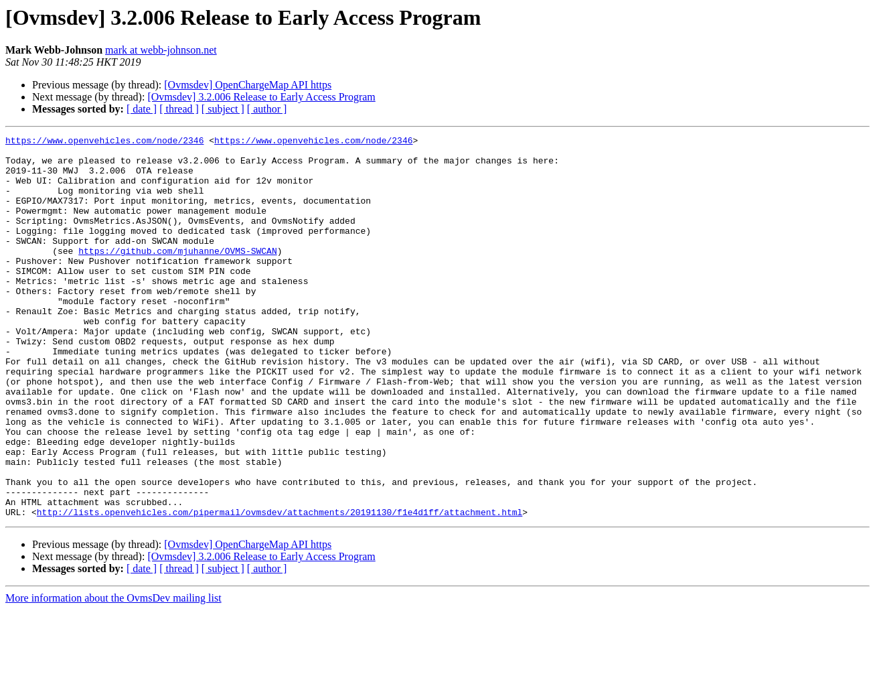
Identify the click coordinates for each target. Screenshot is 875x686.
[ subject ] (223, 109)
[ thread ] (179, 109)
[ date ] (142, 109)
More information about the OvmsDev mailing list (113, 674)
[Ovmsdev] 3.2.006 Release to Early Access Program (261, 96)
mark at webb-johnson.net (161, 50)
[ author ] (267, 109)
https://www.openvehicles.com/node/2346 (104, 142)
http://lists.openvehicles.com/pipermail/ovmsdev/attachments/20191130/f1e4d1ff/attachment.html (279, 588)
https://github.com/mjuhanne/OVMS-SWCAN (177, 275)
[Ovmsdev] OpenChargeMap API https (247, 84)
